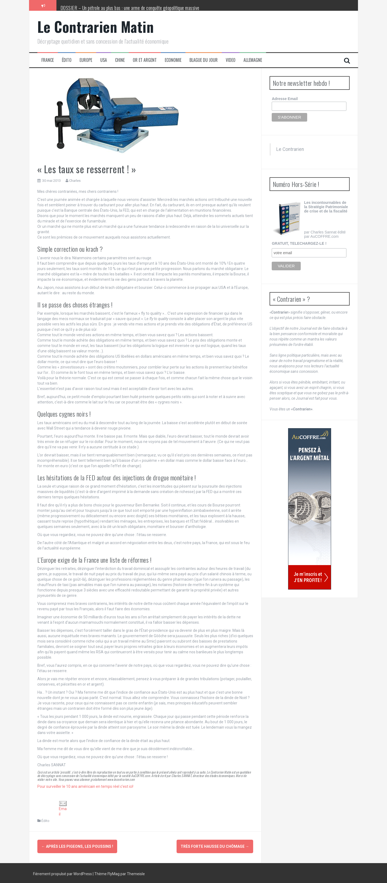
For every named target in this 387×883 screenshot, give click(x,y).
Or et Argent (145, 60)
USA (103, 60)
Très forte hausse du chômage (215, 846)
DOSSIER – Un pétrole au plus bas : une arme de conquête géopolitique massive (129, 7)
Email (63, 808)
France (47, 60)
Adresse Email (285, 99)
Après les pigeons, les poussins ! (77, 846)
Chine (120, 60)
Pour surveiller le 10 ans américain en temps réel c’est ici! (85, 786)
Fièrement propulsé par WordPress (63, 872)
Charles (75, 181)
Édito (66, 60)
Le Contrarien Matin (95, 26)
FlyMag (114, 872)
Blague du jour (203, 60)
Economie (173, 60)
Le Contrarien (290, 149)
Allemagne (252, 60)
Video (230, 60)
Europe (86, 60)
